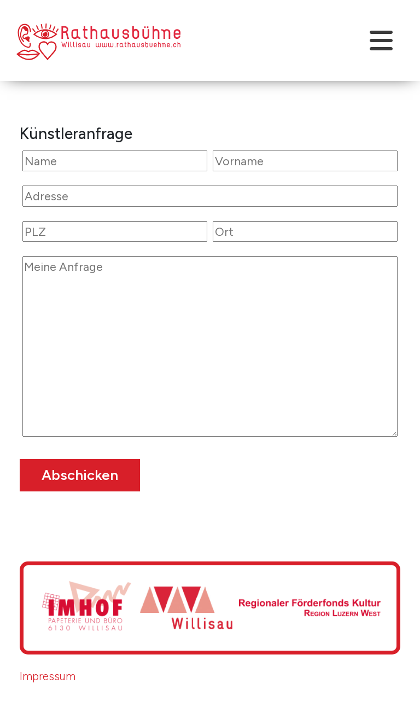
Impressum (47, 676)
